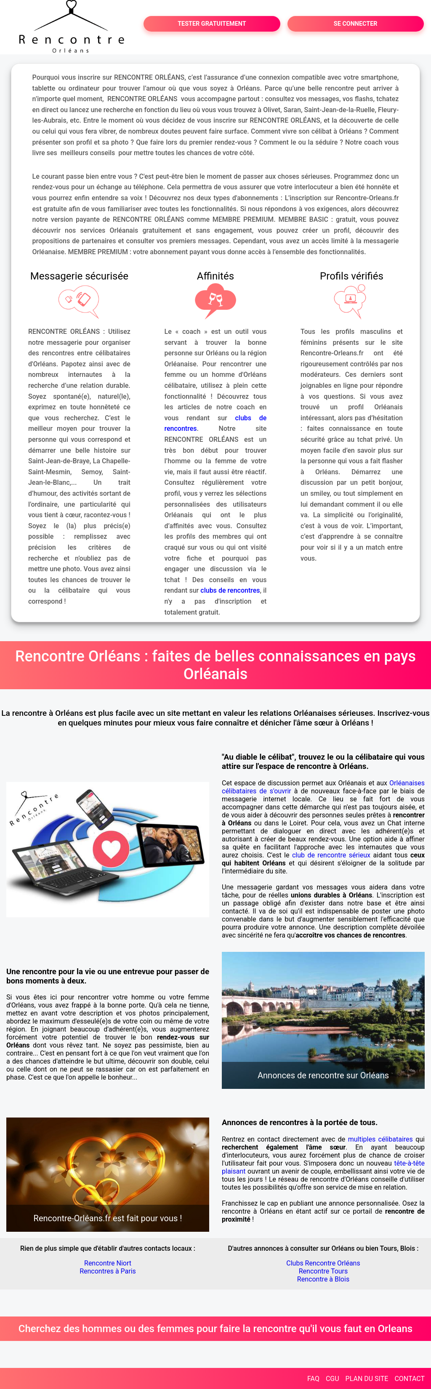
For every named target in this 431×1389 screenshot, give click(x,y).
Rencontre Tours (323, 1271)
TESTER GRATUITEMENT (212, 23)
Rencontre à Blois (323, 1279)
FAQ (313, 1379)
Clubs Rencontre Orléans (323, 1263)
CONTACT (409, 1379)
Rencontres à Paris (108, 1271)
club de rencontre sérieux (331, 855)
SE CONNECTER (356, 23)
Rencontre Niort (107, 1263)
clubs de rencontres (230, 590)
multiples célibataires (380, 1139)
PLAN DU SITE (367, 1379)
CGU (332, 1379)
